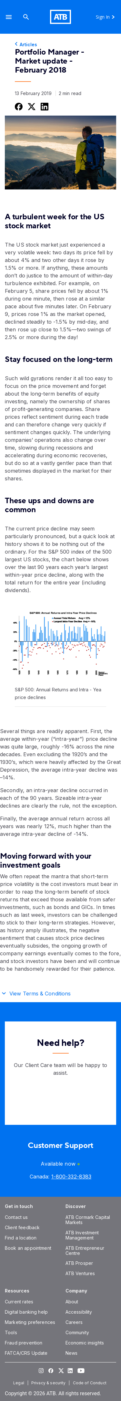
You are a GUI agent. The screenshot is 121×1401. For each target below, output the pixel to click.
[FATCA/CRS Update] (26, 1353)
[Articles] (60, 44)
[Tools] (11, 1332)
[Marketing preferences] (30, 1322)
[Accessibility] (79, 1312)
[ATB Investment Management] (82, 1235)
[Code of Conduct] (90, 1383)
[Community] (77, 1332)
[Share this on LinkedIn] (44, 106)
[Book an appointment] (28, 1248)
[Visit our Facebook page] (51, 1370)
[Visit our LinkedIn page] (70, 1370)
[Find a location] (20, 1237)
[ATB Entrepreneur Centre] (85, 1250)
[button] (8, 16)
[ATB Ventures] (80, 1273)
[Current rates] (19, 1301)
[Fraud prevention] (23, 1342)
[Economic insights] (85, 1342)
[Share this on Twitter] (31, 106)
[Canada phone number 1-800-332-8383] (71, 1176)
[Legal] (19, 1383)
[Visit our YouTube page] (80, 1370)
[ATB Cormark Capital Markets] (88, 1219)
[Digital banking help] (26, 1312)
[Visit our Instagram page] (41, 1370)
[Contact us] (16, 1217)
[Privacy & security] (49, 1383)
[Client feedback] (22, 1227)
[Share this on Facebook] (18, 106)
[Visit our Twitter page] (61, 1370)
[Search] (26, 16)
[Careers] (74, 1322)
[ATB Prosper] (79, 1263)
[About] (72, 1301)
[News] (72, 1353)
